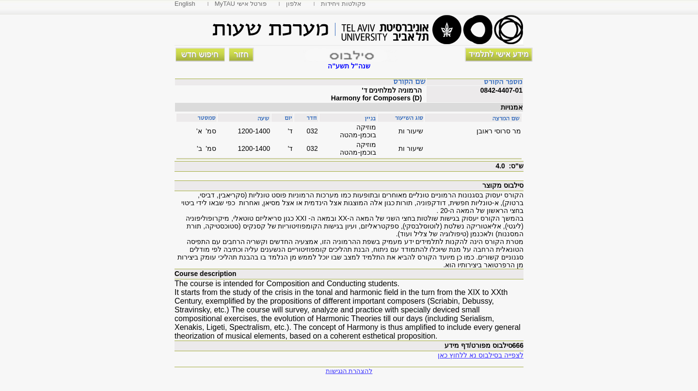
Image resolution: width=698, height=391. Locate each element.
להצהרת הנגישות (349, 371)
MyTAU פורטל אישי (241, 3)
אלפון (293, 3)
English (184, 3)
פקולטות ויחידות (343, 3)
